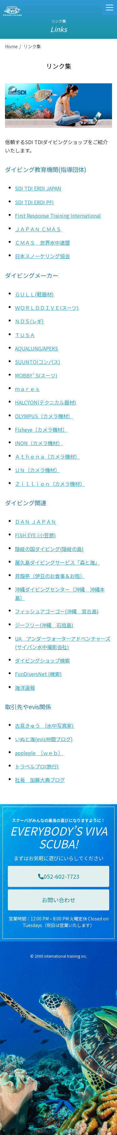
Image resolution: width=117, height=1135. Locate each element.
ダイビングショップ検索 (42, 660)
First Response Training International (58, 215)
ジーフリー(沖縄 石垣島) (44, 625)
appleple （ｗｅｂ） (39, 753)
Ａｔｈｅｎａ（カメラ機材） (47, 456)
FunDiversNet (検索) (38, 674)
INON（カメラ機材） (39, 443)
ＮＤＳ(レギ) (29, 321)
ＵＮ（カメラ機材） (37, 470)
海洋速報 (25, 687)
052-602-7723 (58, 876)
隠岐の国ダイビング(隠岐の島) (49, 549)
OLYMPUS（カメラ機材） (44, 416)
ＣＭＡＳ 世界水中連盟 (42, 242)
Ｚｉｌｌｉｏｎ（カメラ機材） (50, 483)
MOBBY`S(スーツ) (36, 375)
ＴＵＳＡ (25, 335)
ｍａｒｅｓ (27, 389)
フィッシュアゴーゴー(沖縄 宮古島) (57, 611)
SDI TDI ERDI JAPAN (38, 188)
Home (11, 46)
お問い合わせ (59, 900)
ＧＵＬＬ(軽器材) (34, 294)
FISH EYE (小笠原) (35, 535)
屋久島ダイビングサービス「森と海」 (57, 562)
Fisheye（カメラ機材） (41, 429)
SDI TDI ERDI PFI (34, 202)
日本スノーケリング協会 (42, 256)
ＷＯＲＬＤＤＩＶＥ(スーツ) (47, 307)
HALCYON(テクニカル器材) (45, 402)
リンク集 (32, 46)
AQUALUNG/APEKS (36, 348)
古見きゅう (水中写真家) (44, 725)
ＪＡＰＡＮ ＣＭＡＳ (38, 229)
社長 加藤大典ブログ (40, 780)
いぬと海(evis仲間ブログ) (44, 739)
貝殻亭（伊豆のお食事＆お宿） (50, 576)
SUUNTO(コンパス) (37, 362)
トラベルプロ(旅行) (37, 766)
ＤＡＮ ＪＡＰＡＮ (35, 521)
